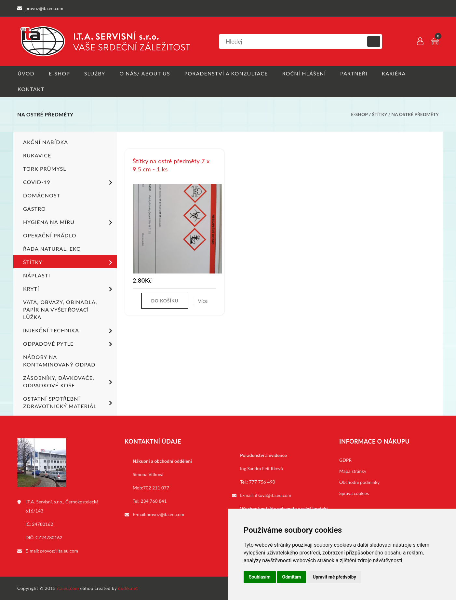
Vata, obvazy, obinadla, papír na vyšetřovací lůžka (60, 309)
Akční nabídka (45, 142)
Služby (95, 73)
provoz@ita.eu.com (59, 550)
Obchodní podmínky (359, 482)
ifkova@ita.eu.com (273, 495)
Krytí (68, 289)
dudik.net (128, 588)
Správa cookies (354, 493)
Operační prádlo (49, 235)
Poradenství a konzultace (227, 73)
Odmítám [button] (291, 577)
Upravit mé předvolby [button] (334, 577)
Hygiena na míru (68, 222)
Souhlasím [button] (260, 577)
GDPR (345, 460)
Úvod (25, 73)
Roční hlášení (306, 73)
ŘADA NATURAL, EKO (52, 249)
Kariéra (396, 73)
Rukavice (37, 155)
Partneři (355, 73)
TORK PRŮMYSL (44, 169)
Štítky (380, 114)
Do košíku (164, 301)
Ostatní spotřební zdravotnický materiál (68, 402)
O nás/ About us (145, 73)
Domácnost (41, 195)
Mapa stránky (352, 471)
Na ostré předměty (415, 114)
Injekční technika (68, 331)
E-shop (59, 73)
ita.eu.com (68, 588)
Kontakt (30, 89)
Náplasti (36, 275)
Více (203, 301)
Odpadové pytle (68, 344)
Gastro (34, 209)
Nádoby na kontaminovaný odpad (59, 360)
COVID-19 (68, 182)
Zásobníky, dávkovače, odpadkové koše (68, 381)
